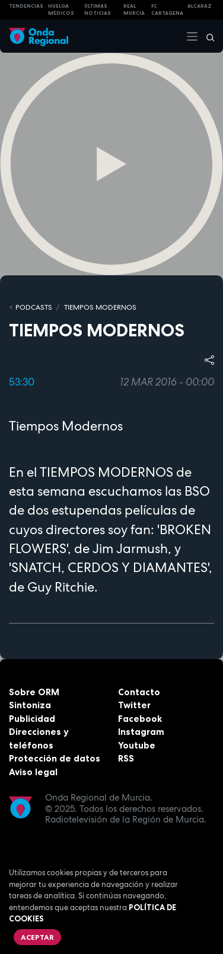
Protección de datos (54, 758)
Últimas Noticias (97, 10)
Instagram (141, 731)
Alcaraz (199, 6)
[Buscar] (206, 36)
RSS (126, 758)
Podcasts (33, 307)
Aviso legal (33, 772)
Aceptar (37, 937)
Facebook (140, 718)
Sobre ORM (34, 692)
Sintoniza (30, 705)
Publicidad (32, 718)
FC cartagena (167, 10)
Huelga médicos (61, 10)
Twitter (134, 705)
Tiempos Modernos (100, 307)
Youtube (136, 745)
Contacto (139, 692)
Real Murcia (134, 10)
